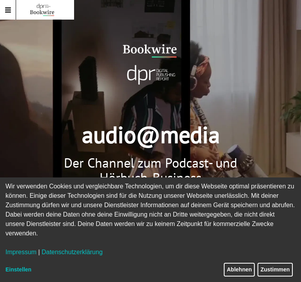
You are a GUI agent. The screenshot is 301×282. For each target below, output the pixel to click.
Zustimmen (275, 269)
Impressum (20, 252)
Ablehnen (239, 269)
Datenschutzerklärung (72, 252)
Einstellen (18, 269)
